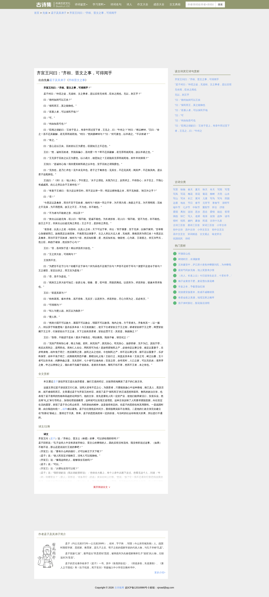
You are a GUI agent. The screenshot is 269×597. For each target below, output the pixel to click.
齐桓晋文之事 (77, 80)
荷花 (197, 194)
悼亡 (182, 216)
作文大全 (142, 4)
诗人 (129, 4)
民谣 (205, 220)
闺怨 (175, 216)
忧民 (182, 220)
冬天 (212, 189)
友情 (212, 216)
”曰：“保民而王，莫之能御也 (190, 105)
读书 (227, 216)
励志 (219, 211)
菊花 (205, 194)
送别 (190, 211)
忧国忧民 (178, 238)
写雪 (227, 189)
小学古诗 (221, 225)
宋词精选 (192, 234)
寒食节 (216, 202)
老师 (197, 216)
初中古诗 (178, 229)
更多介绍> (159, 572)
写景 (175, 189)
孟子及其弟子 (58, 12)
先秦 (45, 12)
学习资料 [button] (99, 4)
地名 (182, 202)
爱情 (212, 211)
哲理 (227, 211)
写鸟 (212, 198)
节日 (190, 202)
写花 (182, 194)
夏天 (197, 189)
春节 (197, 202)
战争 (64, 409)
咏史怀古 (217, 234)
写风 (175, 194)
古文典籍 (174, 4)
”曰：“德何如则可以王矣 (187, 99)
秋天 (205, 189)
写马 (219, 198)
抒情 (222, 207)
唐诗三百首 (194, 225)
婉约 (190, 220)
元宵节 (206, 202)
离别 (182, 211)
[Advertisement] (134, 41)
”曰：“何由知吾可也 (185, 120)
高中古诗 (190, 229)
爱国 (175, 211)
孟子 (55, 381)
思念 (205, 211)
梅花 (190, 194)
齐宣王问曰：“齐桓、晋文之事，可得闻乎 (93, 12)
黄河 (197, 198)
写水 (182, 198)
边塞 (175, 202)
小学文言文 (203, 229)
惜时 (175, 220)
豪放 (197, 220)
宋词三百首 (208, 225)
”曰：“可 (179, 115)
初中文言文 (218, 229)
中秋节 (196, 207)
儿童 (205, 198)
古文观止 (204, 234)
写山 (175, 198)
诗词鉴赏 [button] (81, 4)
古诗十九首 (216, 220)
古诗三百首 (179, 225)
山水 (227, 194)
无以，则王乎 (182, 94)
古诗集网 (119, 587)
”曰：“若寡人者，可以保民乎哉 (191, 110)
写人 (190, 216)
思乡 (197, 211)
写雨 (219, 189)
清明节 (225, 202)
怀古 (214, 207)
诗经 (187, 238)
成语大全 (158, 4)
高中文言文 (179, 234)
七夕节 (186, 207)
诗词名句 (115, 4)
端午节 (176, 207)
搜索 (220, 4)
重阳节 (206, 207)
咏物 (182, 189)
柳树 (212, 194)
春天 (190, 189)
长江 (190, 198)
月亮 (219, 194)
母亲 (205, 216)
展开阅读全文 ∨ (101, 487)
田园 (227, 198)
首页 (36, 12)
